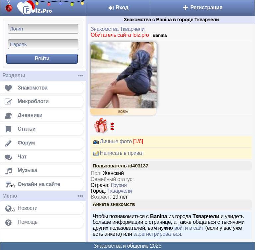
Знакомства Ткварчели (117, 29)
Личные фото (117, 142)
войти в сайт (189, 228)
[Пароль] (43, 44)
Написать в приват (117, 153)
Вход (118, 7)
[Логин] (43, 28)
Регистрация (202, 7)
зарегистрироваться (157, 234)
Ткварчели (119, 191)
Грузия (119, 185)
